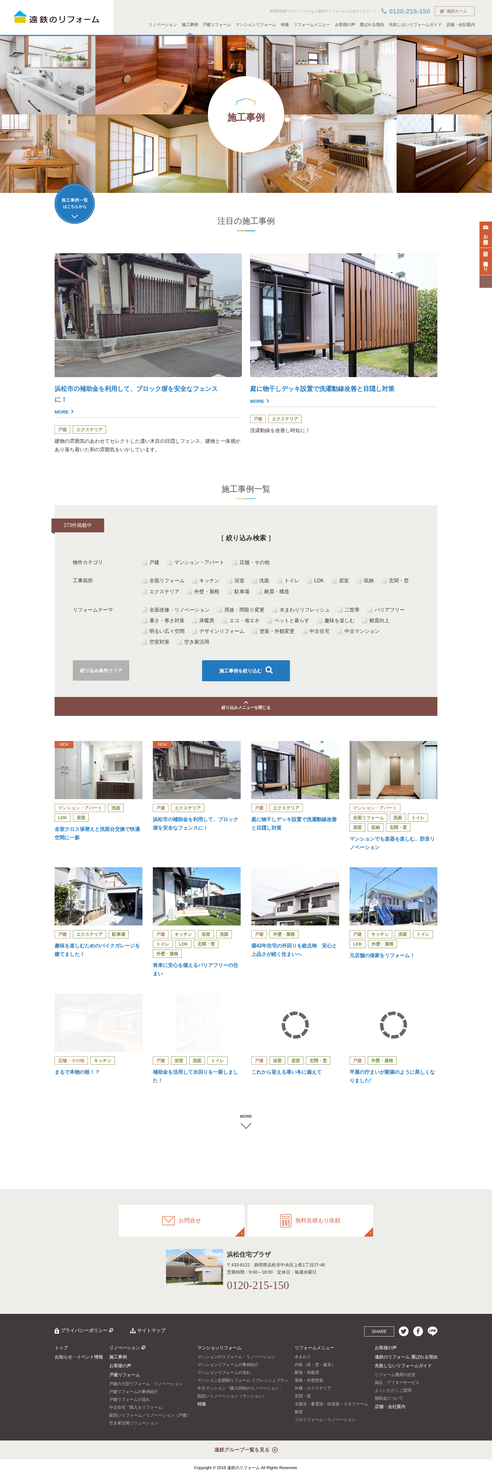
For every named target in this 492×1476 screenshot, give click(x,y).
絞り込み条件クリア (101, 670)
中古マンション (358, 631)
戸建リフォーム (216, 24)
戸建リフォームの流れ (129, 1399)
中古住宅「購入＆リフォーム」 (137, 1407)
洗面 (260, 581)
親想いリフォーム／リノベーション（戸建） (150, 1415)
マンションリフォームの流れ (223, 1372)
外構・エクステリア (313, 1388)
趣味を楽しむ (336, 620)
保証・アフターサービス (397, 1382)
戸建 (150, 562)
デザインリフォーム (218, 631)
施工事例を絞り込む (240, 670)
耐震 (299, 1411)
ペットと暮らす (288, 620)
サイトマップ (151, 1330)
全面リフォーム (163, 581)
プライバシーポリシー (84, 1330)
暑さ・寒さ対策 (163, 620)
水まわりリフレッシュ (301, 610)
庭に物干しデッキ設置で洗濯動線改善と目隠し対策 (332, 395)
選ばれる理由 (372, 24)
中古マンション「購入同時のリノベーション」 (240, 1388)
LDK (315, 581)
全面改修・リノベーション (176, 610)
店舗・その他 (251, 562)
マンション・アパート (195, 562)
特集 (285, 24)
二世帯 (348, 610)
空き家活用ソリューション (133, 1423)
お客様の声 (345, 24)
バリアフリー (386, 610)
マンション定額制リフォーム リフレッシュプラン (242, 1380)
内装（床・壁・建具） (315, 1364)
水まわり (303, 1356)
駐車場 (238, 592)
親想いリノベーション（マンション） (232, 1396)
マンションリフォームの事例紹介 (228, 1364)
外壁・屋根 (203, 592)
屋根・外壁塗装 (309, 1380)
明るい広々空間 (163, 631)
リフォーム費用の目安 (395, 1374)
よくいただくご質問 (393, 1390)
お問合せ (486, 233)
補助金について (389, 1398)
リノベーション (162, 24)
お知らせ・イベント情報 (79, 1356)
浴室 (235, 581)
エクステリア (160, 592)
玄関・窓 (395, 581)
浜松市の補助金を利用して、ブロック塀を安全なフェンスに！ (137, 400)
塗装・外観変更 (273, 631)
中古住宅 (315, 631)
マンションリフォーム (255, 24)
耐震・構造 (273, 592)
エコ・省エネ (240, 620)
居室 (340, 581)
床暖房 (203, 620)
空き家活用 (193, 642)
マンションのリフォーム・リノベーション (236, 1356)
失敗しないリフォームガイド (415, 24)
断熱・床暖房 (307, 1372)
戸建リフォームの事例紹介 (133, 1391)
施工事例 (190, 24)
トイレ (288, 581)
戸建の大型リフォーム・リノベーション (146, 1383)
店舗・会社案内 (460, 24)
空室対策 (155, 642)
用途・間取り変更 (241, 610)
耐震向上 (375, 620)
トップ (61, 1347)
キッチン (205, 581)
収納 (365, 581)
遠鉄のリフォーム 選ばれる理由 (406, 1356)
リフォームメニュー (311, 24)
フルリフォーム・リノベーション (325, 1419)
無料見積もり (486, 260)
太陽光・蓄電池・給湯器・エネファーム (331, 1404)
